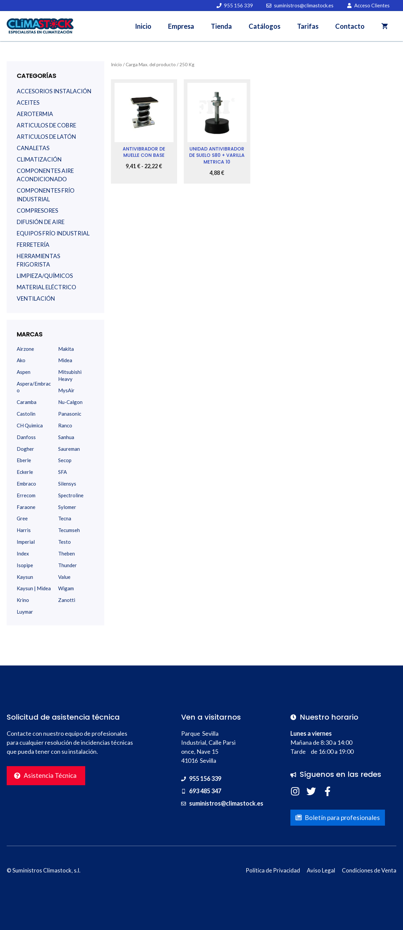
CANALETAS (33, 147)
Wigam (66, 588)
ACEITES (28, 102)
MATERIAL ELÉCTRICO (46, 287)
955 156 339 (205, 778)
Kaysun (25, 577)
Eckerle (25, 472)
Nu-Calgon (70, 402)
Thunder (67, 565)
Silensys (67, 484)
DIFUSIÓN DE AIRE (40, 221)
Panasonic (69, 414)
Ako (21, 360)
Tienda (221, 26)
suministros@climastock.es (226, 803)
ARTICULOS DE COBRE (46, 125)
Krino (23, 600)
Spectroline (71, 495)
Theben (66, 553)
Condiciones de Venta (369, 870)
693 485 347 (205, 791)
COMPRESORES (37, 210)
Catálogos (264, 26)
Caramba (26, 402)
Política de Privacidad (273, 870)
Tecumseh (69, 530)
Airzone (25, 349)
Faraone (26, 507)
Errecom (26, 495)
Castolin (26, 414)
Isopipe (25, 565)
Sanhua (66, 437)
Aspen (23, 372)
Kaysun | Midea (34, 588)
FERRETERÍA (33, 244)
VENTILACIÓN (36, 298)
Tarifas (307, 26)
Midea (65, 360)
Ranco (65, 425)
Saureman (69, 449)
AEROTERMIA (35, 113)
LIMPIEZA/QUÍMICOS (45, 275)
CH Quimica (30, 425)
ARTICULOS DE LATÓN (46, 136)
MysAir (66, 390)
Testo (64, 542)
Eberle (24, 460)
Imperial (26, 542)
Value (64, 577)
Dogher (25, 449)
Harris (24, 530)
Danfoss (26, 437)
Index (23, 553)
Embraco (26, 484)
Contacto (350, 26)
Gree (22, 518)
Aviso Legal (321, 870)
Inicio (143, 26)
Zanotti (66, 600)
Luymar (25, 612)
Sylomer (67, 507)
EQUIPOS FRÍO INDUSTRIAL (53, 233)
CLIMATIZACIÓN (39, 159)
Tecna (64, 518)
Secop (65, 460)
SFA (62, 472)
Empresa (181, 26)
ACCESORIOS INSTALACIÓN (54, 91)
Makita (66, 349)
